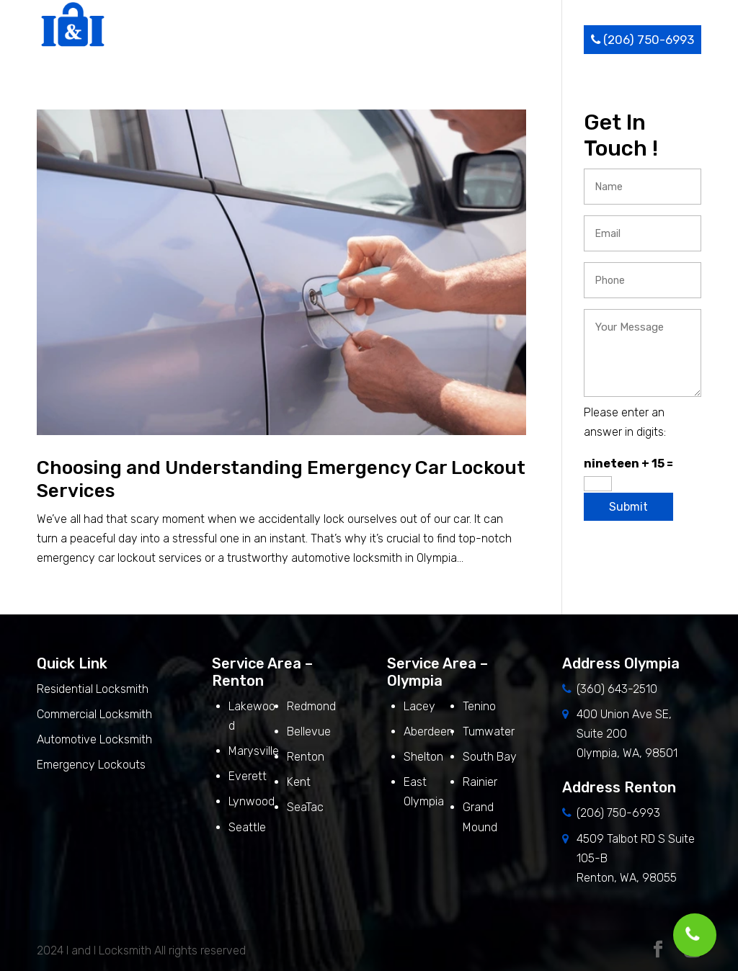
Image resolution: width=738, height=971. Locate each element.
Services (322, 39)
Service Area (414, 39)
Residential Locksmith (94, 689)
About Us (249, 39)
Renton (305, 757)
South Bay (490, 757)
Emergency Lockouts (91, 764)
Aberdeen (428, 731)
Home (192, 39)
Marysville (253, 751)
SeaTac (305, 807)
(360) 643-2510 (617, 689)
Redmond (311, 706)
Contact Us (544, 39)
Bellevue (309, 731)
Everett (247, 776)
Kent (299, 782)
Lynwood (251, 801)
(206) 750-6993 (642, 39)
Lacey (419, 706)
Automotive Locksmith (94, 739)
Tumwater (489, 731)
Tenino (479, 706)
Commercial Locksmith (94, 714)
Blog (484, 39)
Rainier (480, 782)
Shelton (423, 757)
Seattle (247, 827)
